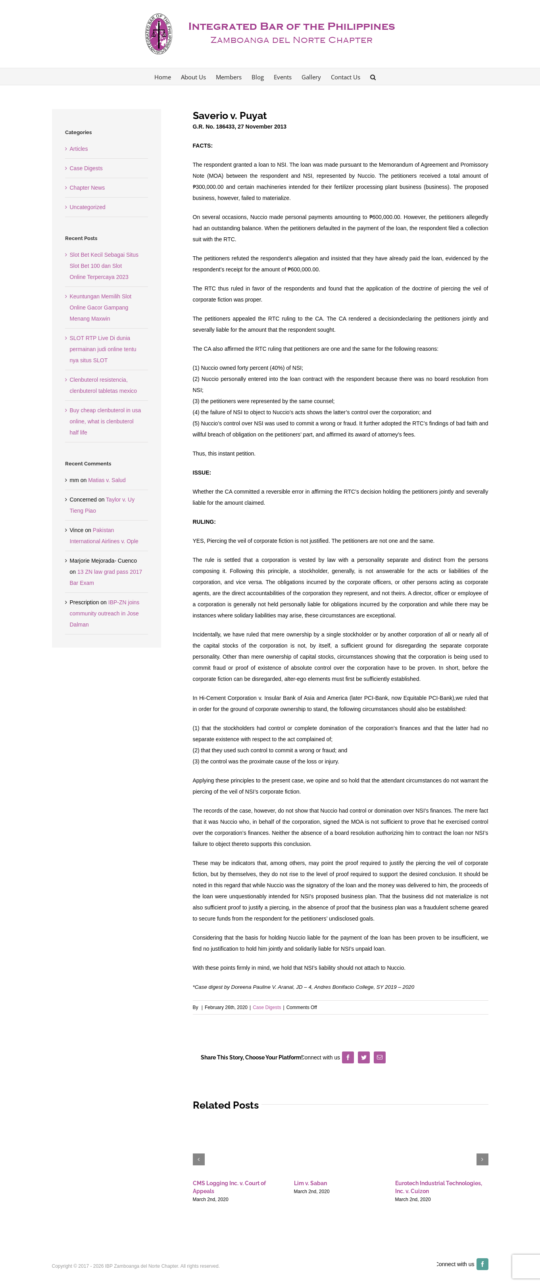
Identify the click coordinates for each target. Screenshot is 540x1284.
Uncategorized (88, 207)
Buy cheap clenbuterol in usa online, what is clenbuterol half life (105, 421)
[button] (373, 76)
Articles (79, 149)
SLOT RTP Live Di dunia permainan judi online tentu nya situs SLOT (103, 349)
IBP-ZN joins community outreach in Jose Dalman (105, 613)
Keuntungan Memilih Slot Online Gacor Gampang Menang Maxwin (101, 307)
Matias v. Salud (107, 480)
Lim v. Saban (310, 1183)
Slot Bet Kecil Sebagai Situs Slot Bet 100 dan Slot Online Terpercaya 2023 (104, 266)
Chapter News (87, 188)
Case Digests (267, 1007)
